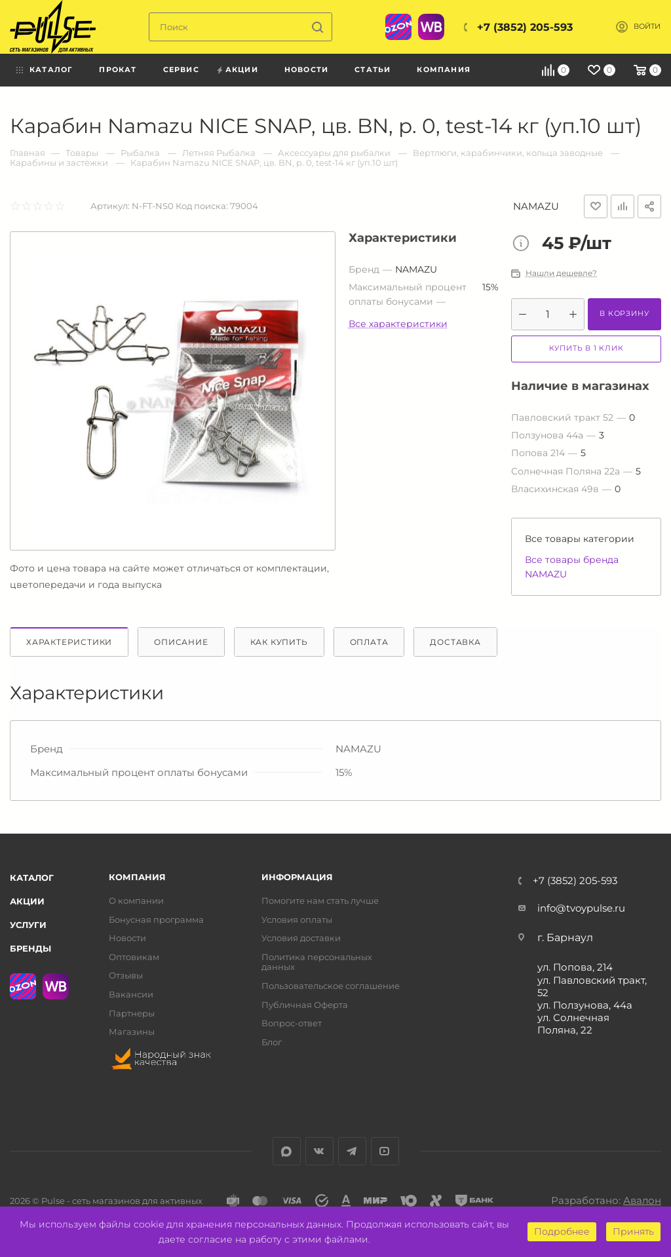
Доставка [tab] (455, 642)
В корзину (624, 313)
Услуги (28, 924)
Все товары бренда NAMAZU (572, 567)
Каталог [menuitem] (51, 69)
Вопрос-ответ (291, 1023)
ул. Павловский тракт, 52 (592, 986)
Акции (27, 901)
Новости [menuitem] (306, 69)
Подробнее (562, 1231)
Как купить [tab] (279, 642)
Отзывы (126, 975)
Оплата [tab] (369, 642)
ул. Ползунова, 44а (584, 1005)
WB (431, 27)
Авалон (642, 1200)
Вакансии (131, 994)
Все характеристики (398, 324)
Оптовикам (134, 957)
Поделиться (649, 206)
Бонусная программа (156, 920)
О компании (136, 901)
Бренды (30, 948)
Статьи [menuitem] (373, 69)
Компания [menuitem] (443, 69)
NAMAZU (536, 206)
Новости (127, 938)
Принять (633, 1231)
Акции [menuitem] (241, 69)
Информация (297, 877)
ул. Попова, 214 (575, 967)
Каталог (32, 877)
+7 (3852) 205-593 (525, 27)
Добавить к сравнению (622, 206)
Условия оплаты (296, 920)
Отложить (595, 206)
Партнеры (132, 1013)
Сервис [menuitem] (181, 69)
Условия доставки (301, 938)
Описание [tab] (181, 642)
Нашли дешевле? (561, 273)
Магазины (132, 1032)
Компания (137, 877)
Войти (647, 26)
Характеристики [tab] (69, 642)
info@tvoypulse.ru (581, 908)
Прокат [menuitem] (117, 69)
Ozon (398, 27)
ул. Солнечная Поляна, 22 (573, 1023)
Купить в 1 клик (586, 348)
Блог (271, 1042)
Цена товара (524, 244)
